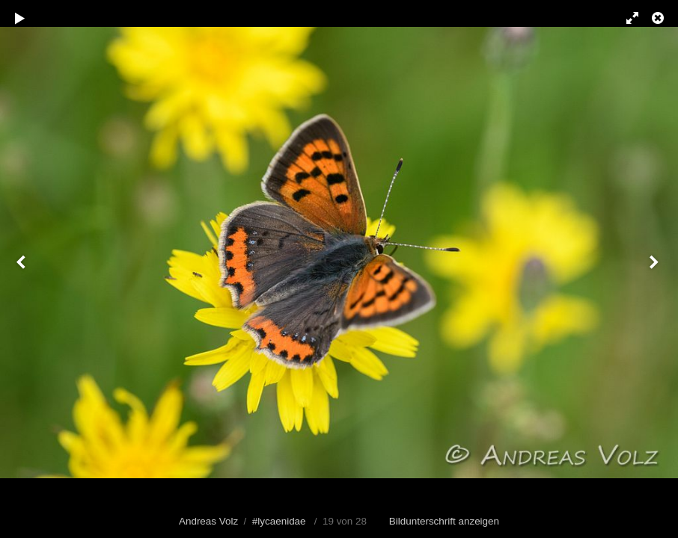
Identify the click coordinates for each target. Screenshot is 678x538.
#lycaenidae (279, 521)
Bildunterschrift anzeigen (444, 521)
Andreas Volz (208, 521)
